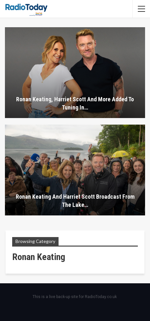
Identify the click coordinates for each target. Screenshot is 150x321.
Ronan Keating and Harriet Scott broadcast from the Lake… (75, 200)
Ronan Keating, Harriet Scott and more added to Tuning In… (75, 103)
